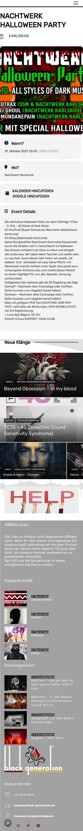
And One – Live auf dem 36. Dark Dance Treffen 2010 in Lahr (52, 684)
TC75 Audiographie (28, 420)
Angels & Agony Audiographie (30, 469)
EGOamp (37, 635)
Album (9, 420)
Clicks (35, 653)
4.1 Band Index (40, 596)
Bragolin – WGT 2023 (47, 738)
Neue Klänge (17, 342)
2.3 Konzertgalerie (43, 677)
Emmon (36, 617)
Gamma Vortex (41, 600)
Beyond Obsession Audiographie (36, 382)
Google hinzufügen (30, 196)
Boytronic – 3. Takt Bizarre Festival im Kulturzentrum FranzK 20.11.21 (51, 701)
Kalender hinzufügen (32, 191)
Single (9, 382)
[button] (8, 823)
